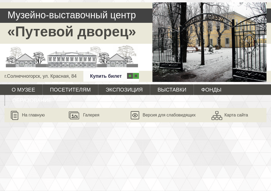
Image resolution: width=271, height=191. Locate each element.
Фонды (211, 90)
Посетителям (70, 90)
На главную (33, 115)
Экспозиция (124, 90)
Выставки (171, 90)
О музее (23, 90)
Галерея (91, 115)
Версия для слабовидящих (169, 115)
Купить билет (106, 76)
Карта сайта (236, 115)
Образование (32, 100)
